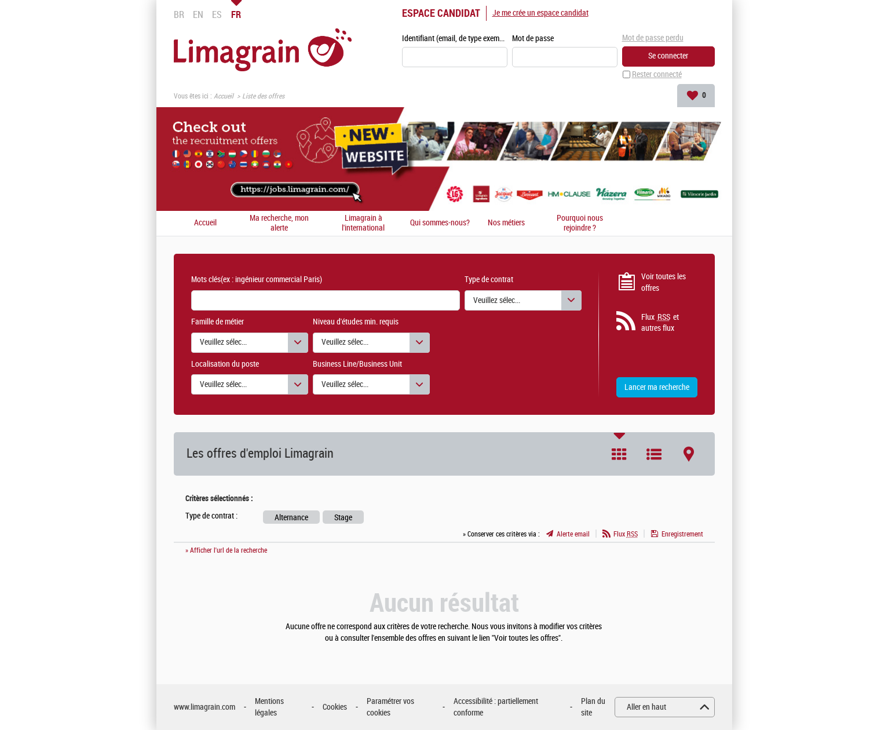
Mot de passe (533, 38)
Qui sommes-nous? (440, 223)
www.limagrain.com (204, 707)
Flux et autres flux (660, 323)
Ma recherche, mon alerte (279, 223)
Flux (625, 534)
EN (198, 14)
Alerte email (573, 534)
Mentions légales (269, 707)
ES (217, 14)
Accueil (223, 96)
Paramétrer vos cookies (390, 707)
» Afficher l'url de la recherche (226, 550)
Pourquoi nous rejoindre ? (580, 223)
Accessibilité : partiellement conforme (496, 707)
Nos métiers (506, 223)
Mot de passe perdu (653, 38)
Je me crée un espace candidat (540, 13)
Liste (654, 454)
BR (179, 14)
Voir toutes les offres (663, 282)
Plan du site (593, 707)
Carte (688, 454)
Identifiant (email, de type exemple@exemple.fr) (454, 38)
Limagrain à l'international (363, 223)
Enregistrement (682, 534)
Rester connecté (657, 74)
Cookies (335, 707)
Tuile (619, 454)
